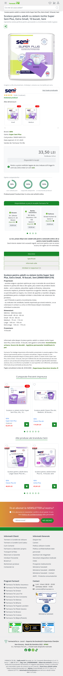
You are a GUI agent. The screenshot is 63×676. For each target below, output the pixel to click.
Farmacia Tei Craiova (12, 615)
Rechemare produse (11, 564)
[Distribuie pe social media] (5, 26)
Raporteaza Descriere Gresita (45, 368)
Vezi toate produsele (50, 90)
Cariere (35, 543)
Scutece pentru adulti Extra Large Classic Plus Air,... (17, 472)
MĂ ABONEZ (47, 520)
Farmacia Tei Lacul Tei (13, 594)
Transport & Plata (10, 552)
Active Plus (37, 483)
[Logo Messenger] (29, 650)
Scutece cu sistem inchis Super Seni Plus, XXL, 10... (17, 411)
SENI (11, 132)
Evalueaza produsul (11, 98)
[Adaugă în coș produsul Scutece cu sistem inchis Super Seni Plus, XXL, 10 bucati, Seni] (26, 424)
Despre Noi (37, 540)
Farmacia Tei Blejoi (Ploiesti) (15, 618)
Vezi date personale (36, 514)
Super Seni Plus (15, 134)
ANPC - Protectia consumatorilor (45, 576)
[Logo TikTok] (36, 650)
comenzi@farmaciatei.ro (45, 589)
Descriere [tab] (31, 254)
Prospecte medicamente (42, 564)
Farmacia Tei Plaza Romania (15, 587)
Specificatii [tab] (31, 259)
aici (33, 168)
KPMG (46, 644)
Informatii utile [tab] (31, 263)
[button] (27, 233)
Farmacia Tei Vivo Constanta (15, 597)
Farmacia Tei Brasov (12, 612)
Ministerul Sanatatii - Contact (43, 573)
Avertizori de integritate (41, 555)
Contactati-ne (9, 567)
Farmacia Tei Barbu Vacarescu (16, 585)
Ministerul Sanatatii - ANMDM (44, 570)
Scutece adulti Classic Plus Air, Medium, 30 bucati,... (45, 411)
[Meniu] (5, 3)
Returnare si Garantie (12, 555)
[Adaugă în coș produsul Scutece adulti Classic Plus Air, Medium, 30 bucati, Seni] (54, 424)
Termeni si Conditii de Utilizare (15, 540)
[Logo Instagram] (33, 650)
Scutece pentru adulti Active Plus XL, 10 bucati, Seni (45, 472)
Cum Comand (9, 546)
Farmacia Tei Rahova (12, 600)
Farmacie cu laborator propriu (15, 549)
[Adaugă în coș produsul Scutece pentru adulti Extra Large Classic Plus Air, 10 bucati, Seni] (26, 486)
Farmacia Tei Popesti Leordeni (16, 606)
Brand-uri (7, 561)
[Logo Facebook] (25, 650)
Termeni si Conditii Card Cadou (15, 543)
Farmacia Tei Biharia (12, 603)
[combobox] (31, 7)
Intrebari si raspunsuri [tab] (31, 268)
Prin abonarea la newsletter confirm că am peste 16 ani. (33, 512)
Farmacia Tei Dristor (12, 591)
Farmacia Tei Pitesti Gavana (15, 609)
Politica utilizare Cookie (41, 546)
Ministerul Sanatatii (40, 567)
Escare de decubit (18, 345)
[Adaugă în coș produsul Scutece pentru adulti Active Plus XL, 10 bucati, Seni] (54, 486)
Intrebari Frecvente (11, 558)
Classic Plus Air (38, 421)
